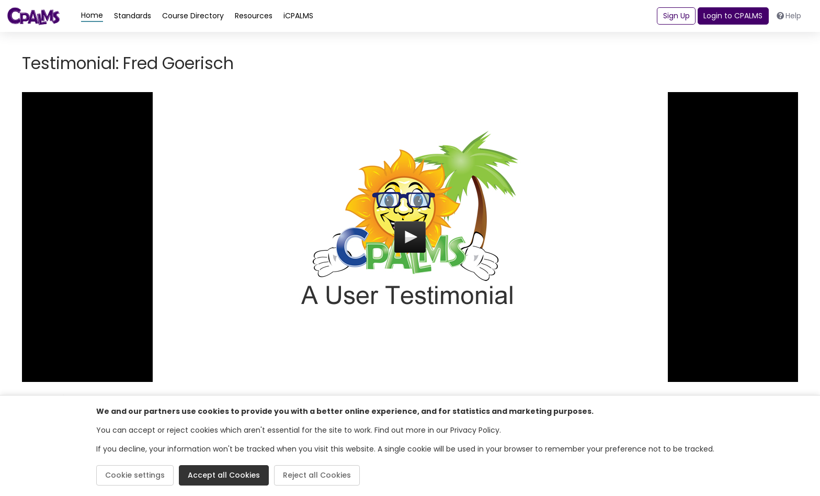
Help (789, 15)
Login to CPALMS (732, 15)
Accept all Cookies (224, 475)
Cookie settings (135, 475)
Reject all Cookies (317, 475)
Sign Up (676, 15)
